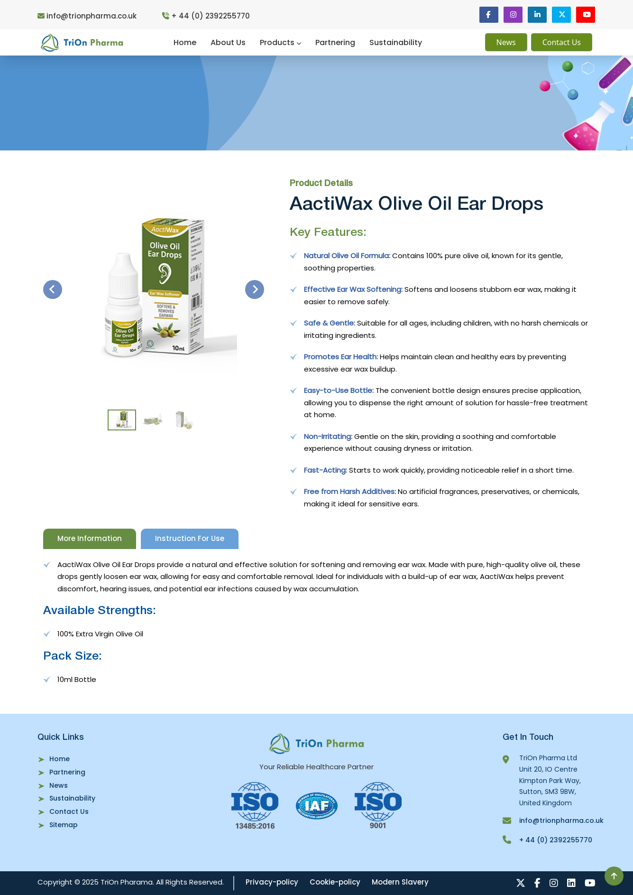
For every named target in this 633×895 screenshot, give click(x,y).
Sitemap (63, 825)
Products (280, 42)
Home (185, 42)
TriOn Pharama (127, 882)
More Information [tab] (89, 538)
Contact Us (561, 42)
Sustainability (395, 42)
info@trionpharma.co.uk (87, 16)
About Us (228, 42)
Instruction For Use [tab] (189, 538)
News (506, 42)
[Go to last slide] (52, 289)
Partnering (335, 42)
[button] (122, 420)
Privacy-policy (272, 882)
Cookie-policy (335, 882)
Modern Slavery (400, 882)
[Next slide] (254, 289)
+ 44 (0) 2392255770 (206, 16)
